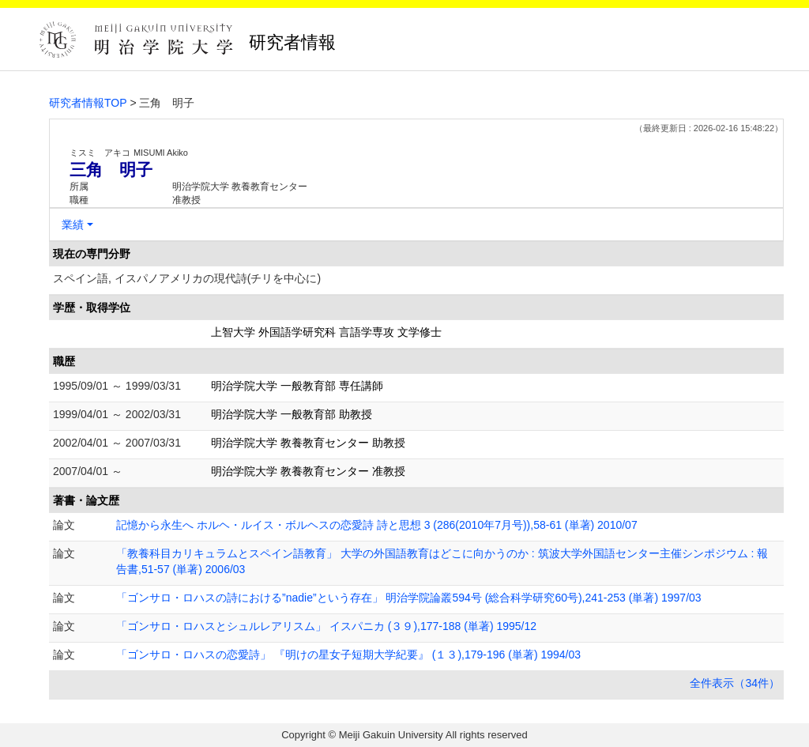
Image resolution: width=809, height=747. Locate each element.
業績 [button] (73, 224)
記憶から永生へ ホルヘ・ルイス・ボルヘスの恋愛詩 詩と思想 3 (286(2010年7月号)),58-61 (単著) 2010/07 (377, 525)
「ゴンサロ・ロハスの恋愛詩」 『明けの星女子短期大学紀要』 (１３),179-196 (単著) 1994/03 (348, 654)
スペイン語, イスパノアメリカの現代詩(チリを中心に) (187, 278)
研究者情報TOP (88, 102)
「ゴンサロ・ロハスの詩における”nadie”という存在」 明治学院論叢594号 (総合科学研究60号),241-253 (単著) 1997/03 (409, 597)
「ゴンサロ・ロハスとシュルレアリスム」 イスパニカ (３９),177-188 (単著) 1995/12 (326, 626)
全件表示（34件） (735, 683)
